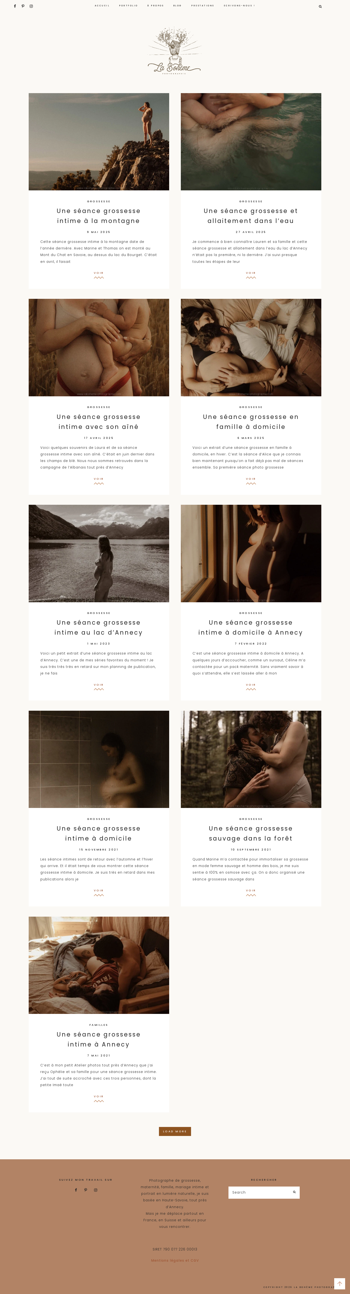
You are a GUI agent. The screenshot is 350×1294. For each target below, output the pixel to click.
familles (98, 1025)
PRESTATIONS (202, 5)
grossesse (99, 201)
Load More (175, 1131)
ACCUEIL (102, 5)
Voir (99, 273)
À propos (155, 5)
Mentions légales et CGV (175, 1260)
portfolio (128, 5)
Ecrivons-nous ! (239, 5)
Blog (177, 5)
